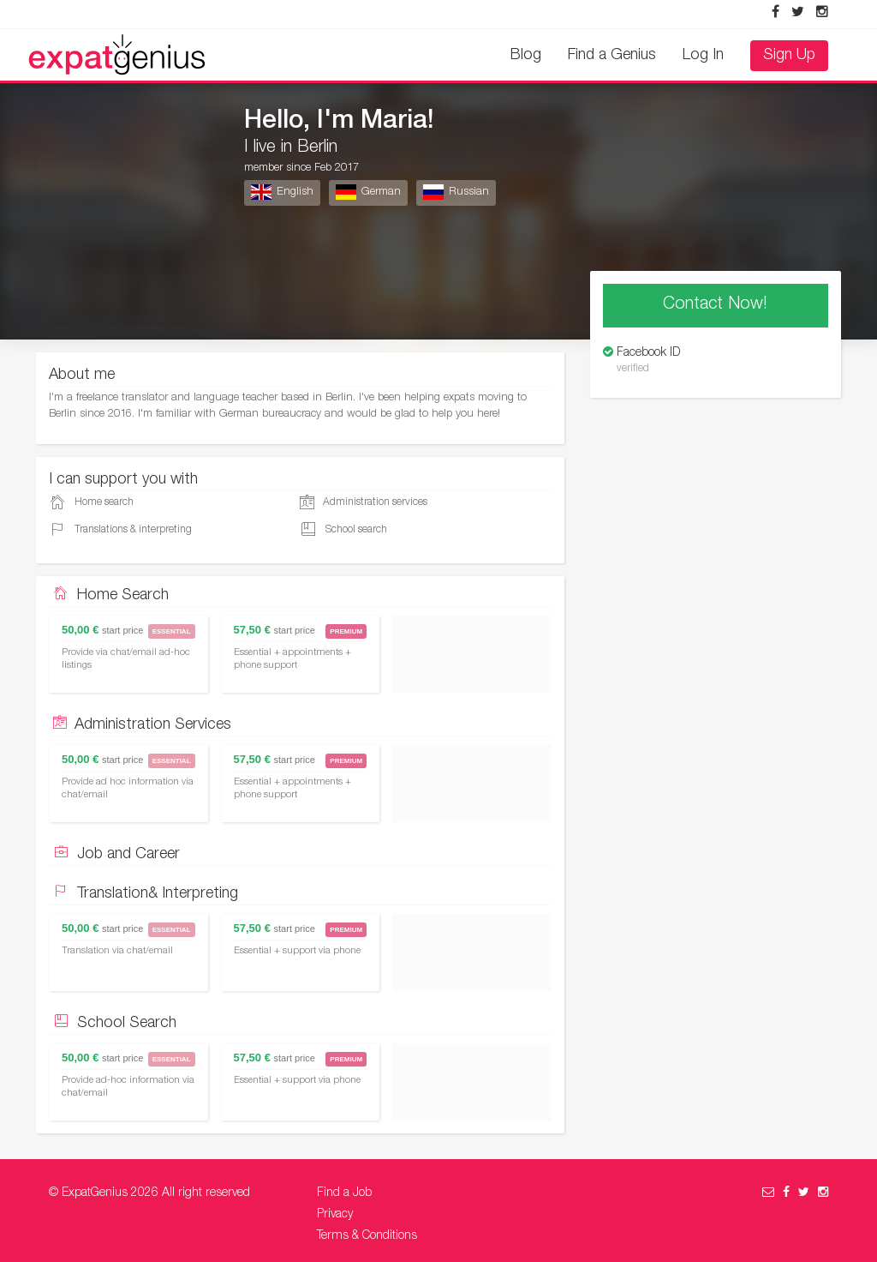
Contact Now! (715, 305)
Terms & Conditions (367, 1236)
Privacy (335, 1215)
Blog (525, 55)
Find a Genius (612, 55)
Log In (703, 55)
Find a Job (344, 1193)
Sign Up (789, 55)
